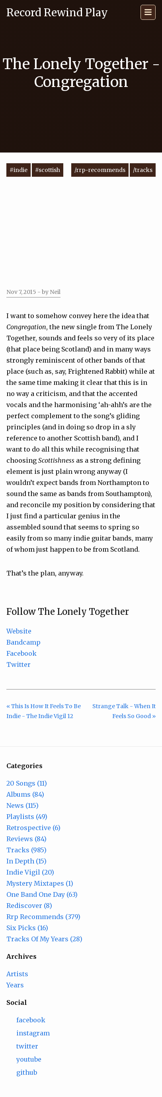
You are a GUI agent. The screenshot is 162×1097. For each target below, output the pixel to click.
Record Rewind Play (57, 12)
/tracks (142, 170)
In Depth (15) (26, 861)
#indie (18, 170)
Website (18, 631)
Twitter (18, 664)
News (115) (22, 805)
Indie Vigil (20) (30, 872)
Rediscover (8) (29, 906)
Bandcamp (23, 642)
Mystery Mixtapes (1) (39, 883)
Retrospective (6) (33, 828)
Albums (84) (25, 794)
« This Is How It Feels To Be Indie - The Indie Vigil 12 (43, 711)
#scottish (47, 170)
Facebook (21, 653)
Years (15, 985)
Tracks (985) (26, 850)
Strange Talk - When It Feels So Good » (124, 711)
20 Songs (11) (26, 783)
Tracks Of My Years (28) (44, 939)
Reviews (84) (26, 839)
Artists (17, 974)
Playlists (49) (26, 817)
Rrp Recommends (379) (43, 917)
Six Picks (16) (27, 928)
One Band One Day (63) (42, 894)
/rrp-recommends (99, 170)
